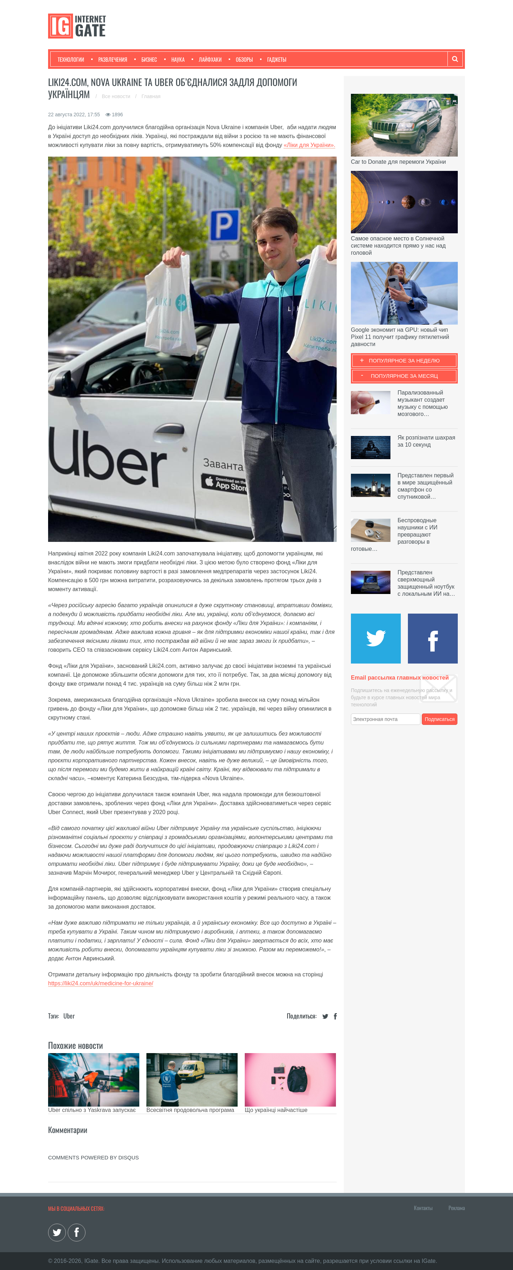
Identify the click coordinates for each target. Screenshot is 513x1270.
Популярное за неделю (404, 360)
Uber (69, 1015)
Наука (174, 59)
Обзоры (241, 59)
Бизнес (145, 59)
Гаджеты (273, 59)
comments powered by (93, 1157)
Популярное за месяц (404, 376)
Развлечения (109, 59)
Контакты (423, 1207)
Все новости (117, 96)
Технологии (71, 59)
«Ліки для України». (309, 145)
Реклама (457, 1207)
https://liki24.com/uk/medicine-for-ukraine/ (100, 983)
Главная (150, 96)
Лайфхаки (207, 59)
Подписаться (440, 719)
